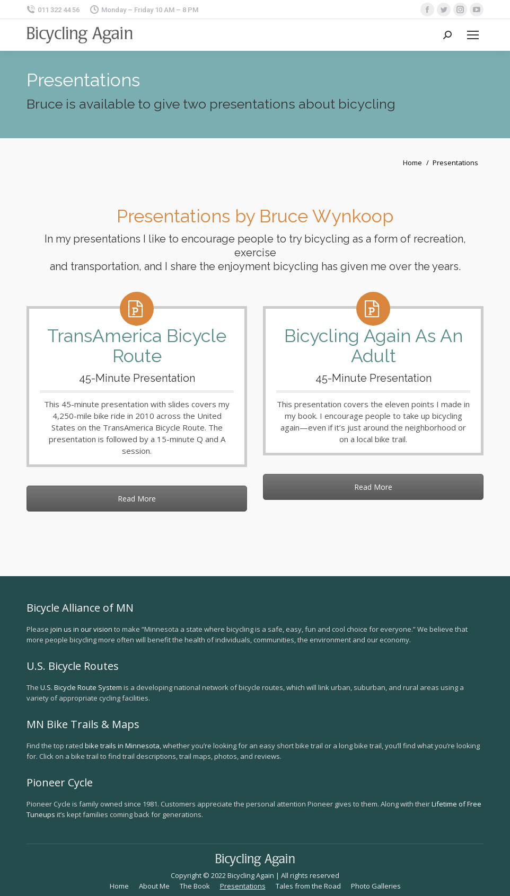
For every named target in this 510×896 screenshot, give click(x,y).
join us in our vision (81, 629)
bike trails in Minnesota (122, 745)
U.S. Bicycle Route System (81, 687)
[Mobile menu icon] (472, 35)
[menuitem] (119, 886)
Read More (137, 499)
